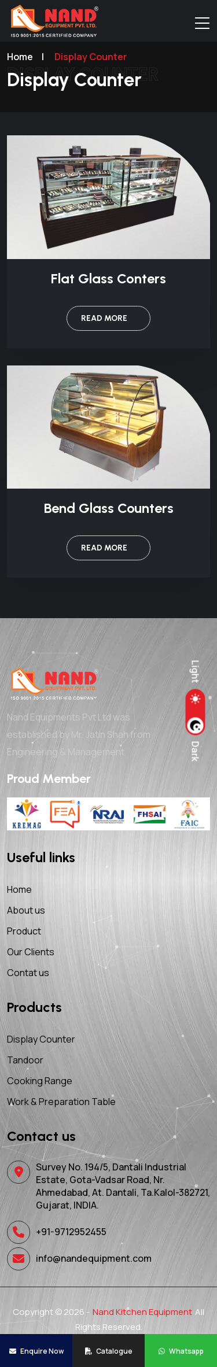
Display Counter (41, 1039)
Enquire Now (36, 1351)
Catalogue (109, 1351)
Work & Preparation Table (61, 1101)
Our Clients (30, 951)
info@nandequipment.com (94, 1258)
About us (26, 910)
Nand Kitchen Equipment (142, 1312)
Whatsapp (181, 1351)
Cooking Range (39, 1080)
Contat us (28, 972)
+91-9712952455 (71, 1231)
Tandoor (25, 1060)
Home (19, 889)
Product (24, 931)
